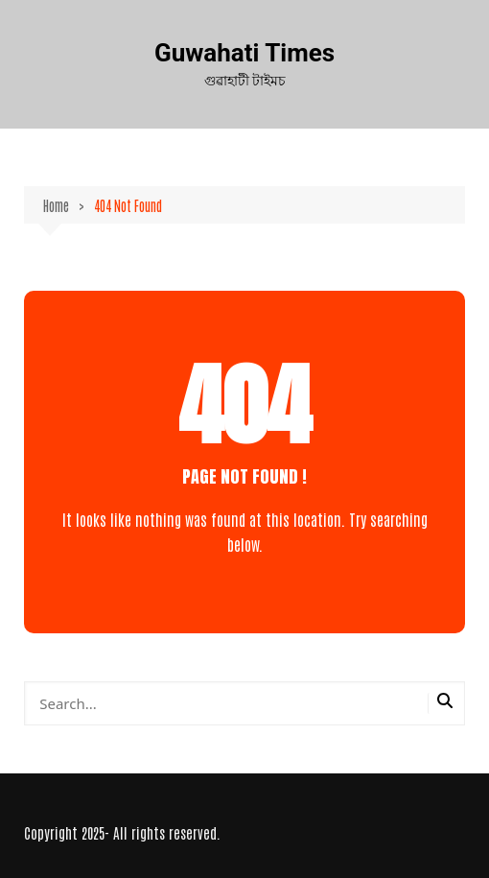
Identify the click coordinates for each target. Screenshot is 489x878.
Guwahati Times (244, 52)
